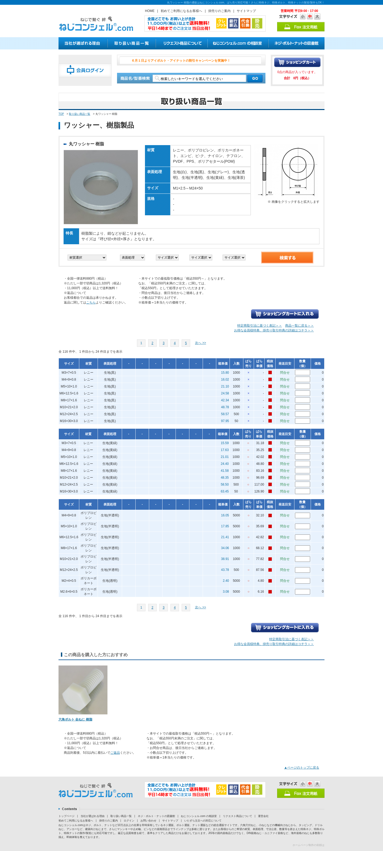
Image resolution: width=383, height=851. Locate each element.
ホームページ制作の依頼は (308, 845)
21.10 (225, 386)
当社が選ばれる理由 (93, 816)
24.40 (225, 464)
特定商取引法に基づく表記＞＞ (259, 325)
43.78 (225, 570)
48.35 (225, 477)
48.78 (225, 407)
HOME (150, 11)
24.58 (225, 393)
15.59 (225, 443)
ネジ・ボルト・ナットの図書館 (156, 816)
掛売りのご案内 (219, 11)
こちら (91, 302)
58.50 (225, 484)
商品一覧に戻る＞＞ (299, 325)
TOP (61, 113)
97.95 (225, 421)
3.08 (226, 591)
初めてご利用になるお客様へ (181, 11)
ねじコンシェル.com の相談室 (199, 816)
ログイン (129, 820)
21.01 (225, 457)
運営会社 (263, 816)
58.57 (225, 414)
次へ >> (200, 343)
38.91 (225, 559)
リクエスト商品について (237, 816)
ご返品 (115, 753)
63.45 (225, 491)
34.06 (225, 548)
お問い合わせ (148, 820)
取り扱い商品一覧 (79, 113)
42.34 (225, 400)
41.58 (225, 471)
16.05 (225, 515)
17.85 (225, 526)
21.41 (225, 537)
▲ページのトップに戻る (301, 767)
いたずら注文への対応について (203, 820)
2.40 (226, 581)
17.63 (225, 450)
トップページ (66, 816)
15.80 (225, 372)
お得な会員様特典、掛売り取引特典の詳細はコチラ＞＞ (274, 330)
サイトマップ (246, 11)
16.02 (225, 379)
